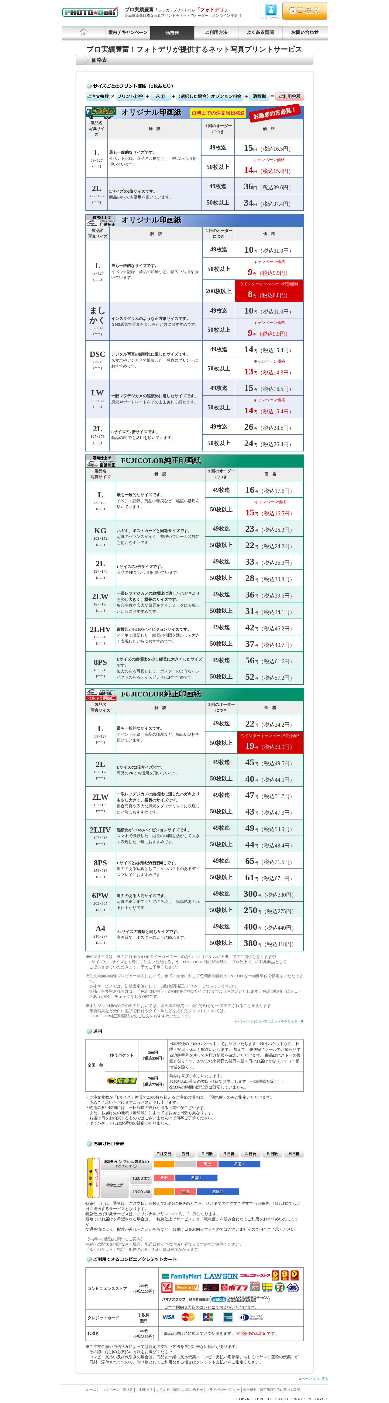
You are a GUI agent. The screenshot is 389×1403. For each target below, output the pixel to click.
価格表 (172, 33)
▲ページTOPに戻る (313, 1378)
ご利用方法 (216, 33)
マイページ (271, 10)
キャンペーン (128, 33)
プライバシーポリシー (223, 1389)
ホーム (91, 1389)
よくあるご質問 (260, 33)
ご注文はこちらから (304, 11)
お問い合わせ (305, 33)
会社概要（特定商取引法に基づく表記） (273, 1389)
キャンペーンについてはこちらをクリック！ (267, 1021)
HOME (84, 33)
